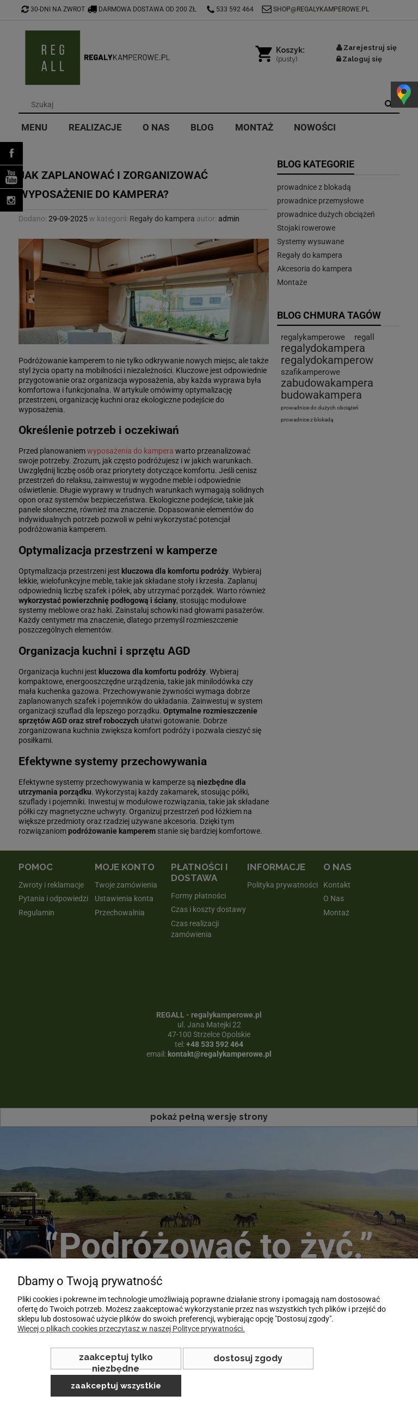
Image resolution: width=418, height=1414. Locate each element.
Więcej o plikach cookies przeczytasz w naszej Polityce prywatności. (131, 1328)
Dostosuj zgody (247, 1358)
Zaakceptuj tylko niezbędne (116, 1360)
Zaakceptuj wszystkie (116, 1386)
